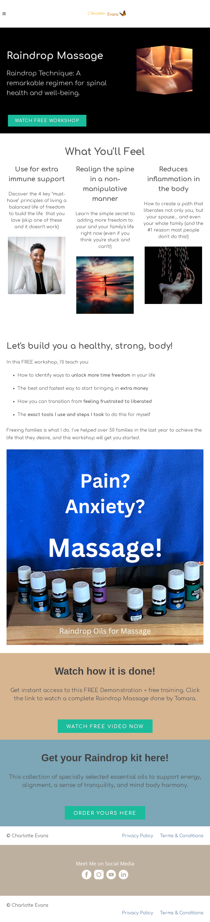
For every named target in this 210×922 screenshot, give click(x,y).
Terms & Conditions (181, 913)
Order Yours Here (105, 813)
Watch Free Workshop (47, 120)
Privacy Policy (137, 835)
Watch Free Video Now (105, 726)
